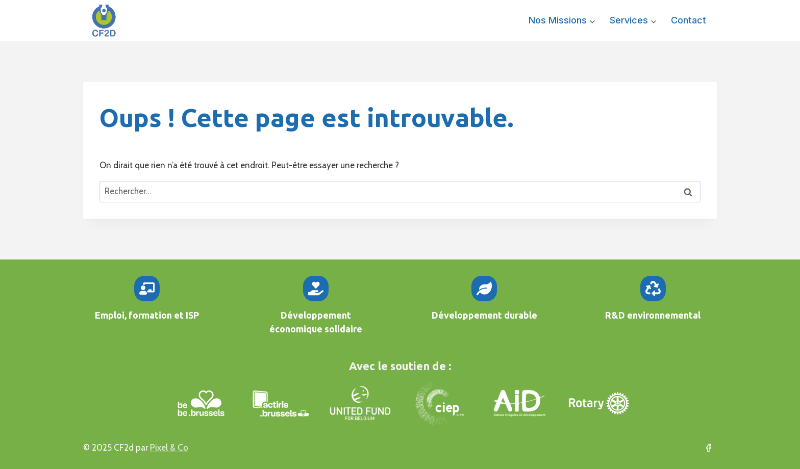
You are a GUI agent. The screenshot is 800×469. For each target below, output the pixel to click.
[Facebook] (708, 448)
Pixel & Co (169, 447)
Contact (688, 20)
